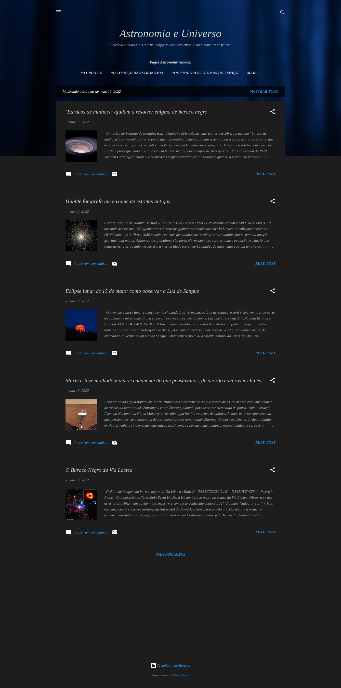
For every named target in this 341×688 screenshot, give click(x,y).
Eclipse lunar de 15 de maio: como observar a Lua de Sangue (132, 291)
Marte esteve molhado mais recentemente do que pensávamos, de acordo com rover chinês (163, 380)
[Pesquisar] (282, 13)
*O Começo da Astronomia (137, 73)
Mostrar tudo (264, 91)
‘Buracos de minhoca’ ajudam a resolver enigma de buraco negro (136, 112)
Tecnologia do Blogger (170, 665)
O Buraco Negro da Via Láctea (99, 470)
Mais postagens (170, 554)
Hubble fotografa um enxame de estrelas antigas (118, 201)
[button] (272, 112)
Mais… (253, 73)
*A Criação (91, 73)
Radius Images (181, 675)
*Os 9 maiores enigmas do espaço (205, 73)
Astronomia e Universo (170, 33)
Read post (265, 174)
